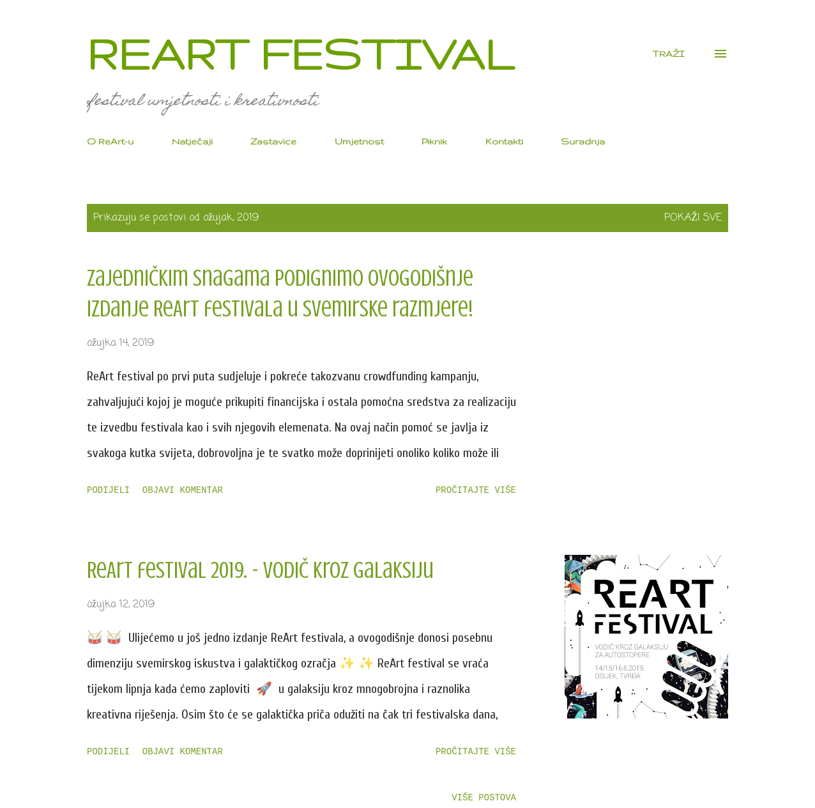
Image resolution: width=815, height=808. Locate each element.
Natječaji (192, 141)
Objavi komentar (182, 490)
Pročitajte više (476, 490)
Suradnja (583, 141)
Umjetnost (359, 141)
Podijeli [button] (108, 490)
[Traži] (668, 53)
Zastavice (273, 141)
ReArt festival (300, 53)
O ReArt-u (110, 141)
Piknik (434, 141)
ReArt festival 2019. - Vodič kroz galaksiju (260, 570)
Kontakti (504, 141)
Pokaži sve (693, 218)
